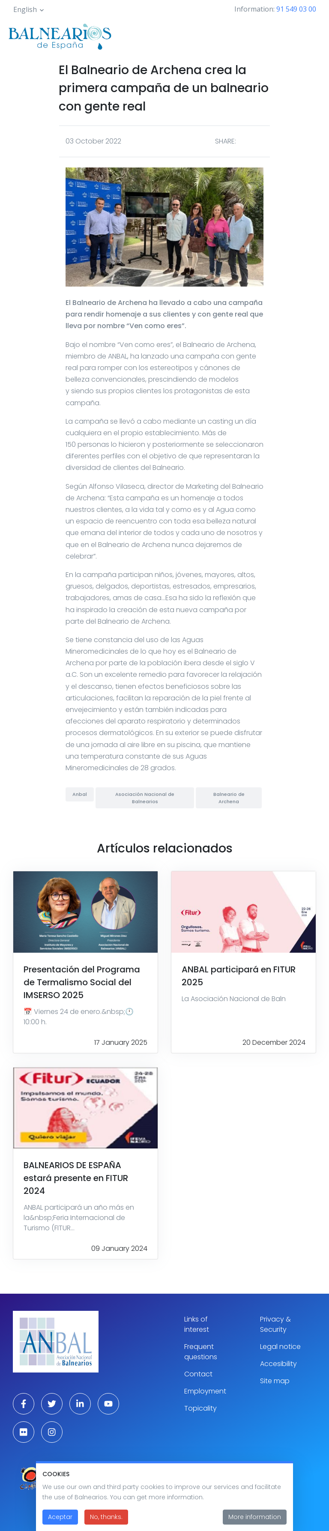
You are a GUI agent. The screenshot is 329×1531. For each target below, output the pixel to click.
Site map (275, 1381)
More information (254, 1521)
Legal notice (280, 1347)
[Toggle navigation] (311, 35)
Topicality (200, 1408)
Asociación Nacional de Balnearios (144, 798)
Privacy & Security (275, 1324)
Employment (205, 1391)
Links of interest (196, 1324)
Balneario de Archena (229, 798)
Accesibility (278, 1364)
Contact (198, 1374)
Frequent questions (200, 1352)
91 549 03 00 (296, 9)
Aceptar (60, 1521)
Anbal (79, 794)
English (25, 9)
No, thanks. (106, 1521)
